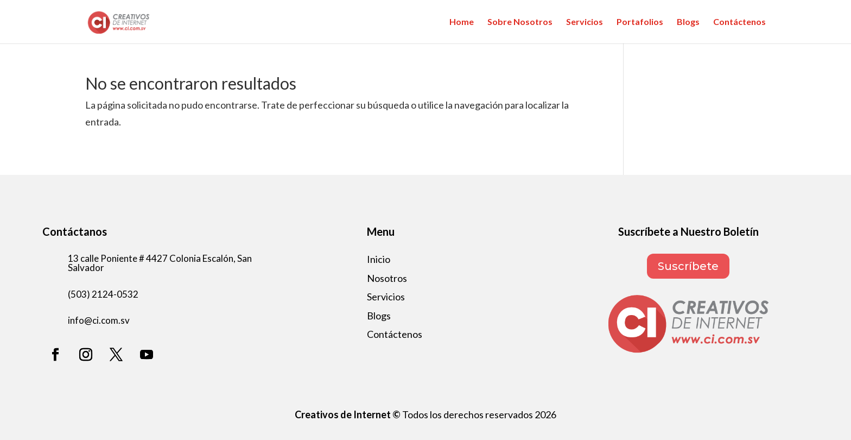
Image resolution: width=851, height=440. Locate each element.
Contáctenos (739, 22)
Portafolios (640, 22)
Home (461, 22)
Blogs (688, 22)
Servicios (584, 22)
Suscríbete (688, 266)
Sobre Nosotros (519, 22)
